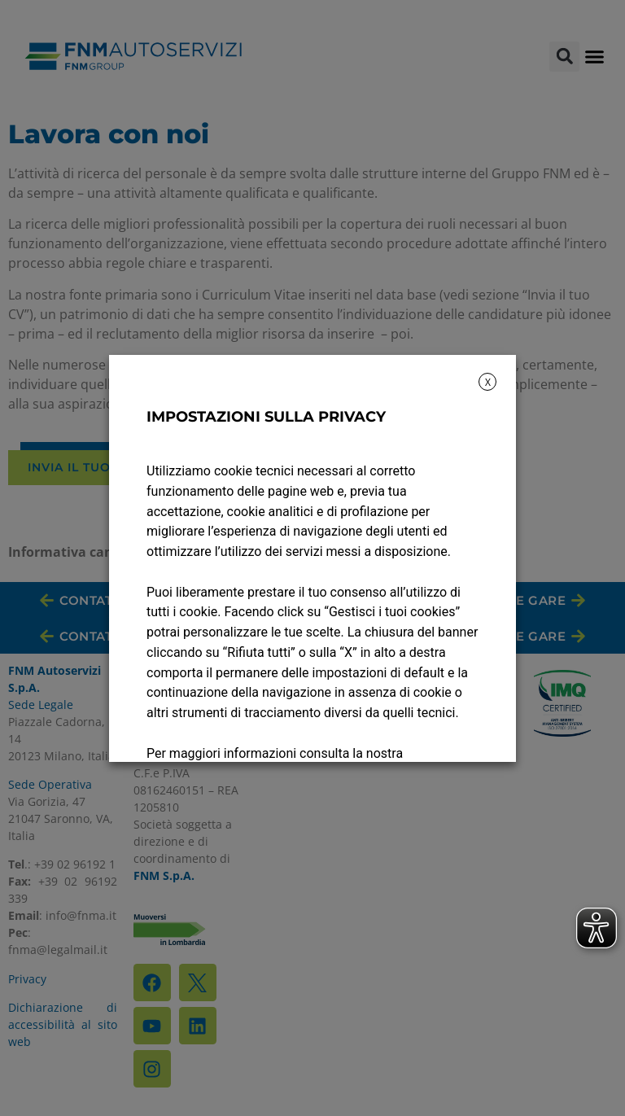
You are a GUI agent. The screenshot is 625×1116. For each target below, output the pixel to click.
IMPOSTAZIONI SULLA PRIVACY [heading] (266, 417)
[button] (594, 56)
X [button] (488, 382)
